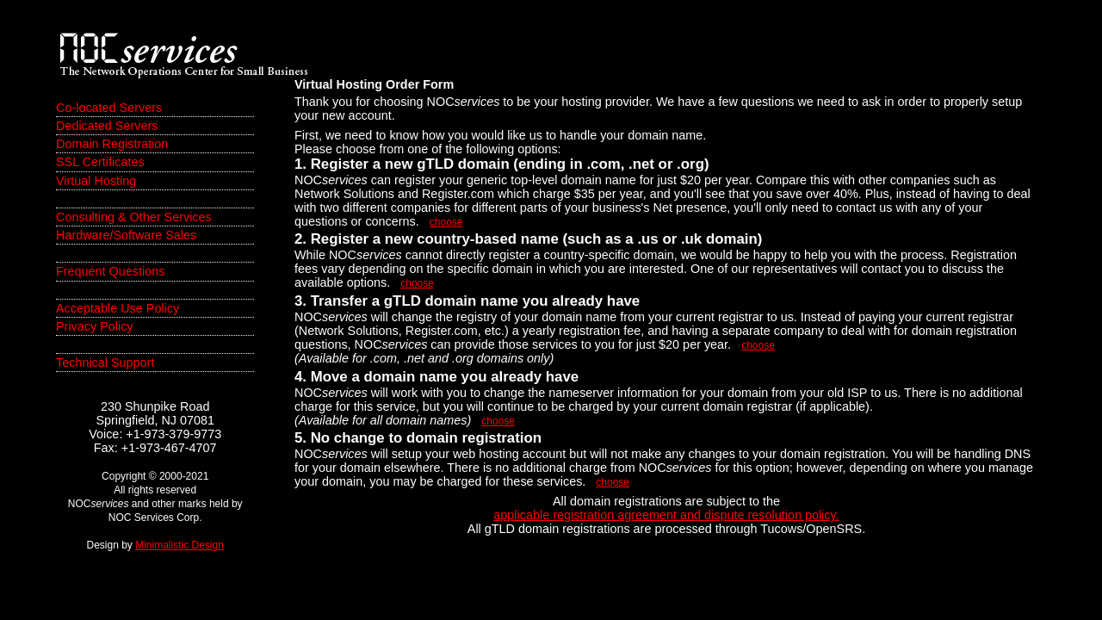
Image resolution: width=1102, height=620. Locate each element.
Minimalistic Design (179, 545)
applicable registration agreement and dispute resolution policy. (666, 515)
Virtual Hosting (96, 181)
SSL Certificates (100, 162)
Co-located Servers (109, 108)
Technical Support (105, 362)
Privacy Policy (94, 326)
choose (446, 222)
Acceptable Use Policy (117, 308)
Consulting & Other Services (134, 217)
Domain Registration (112, 144)
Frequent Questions (110, 271)
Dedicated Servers (107, 126)
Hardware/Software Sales (126, 235)
